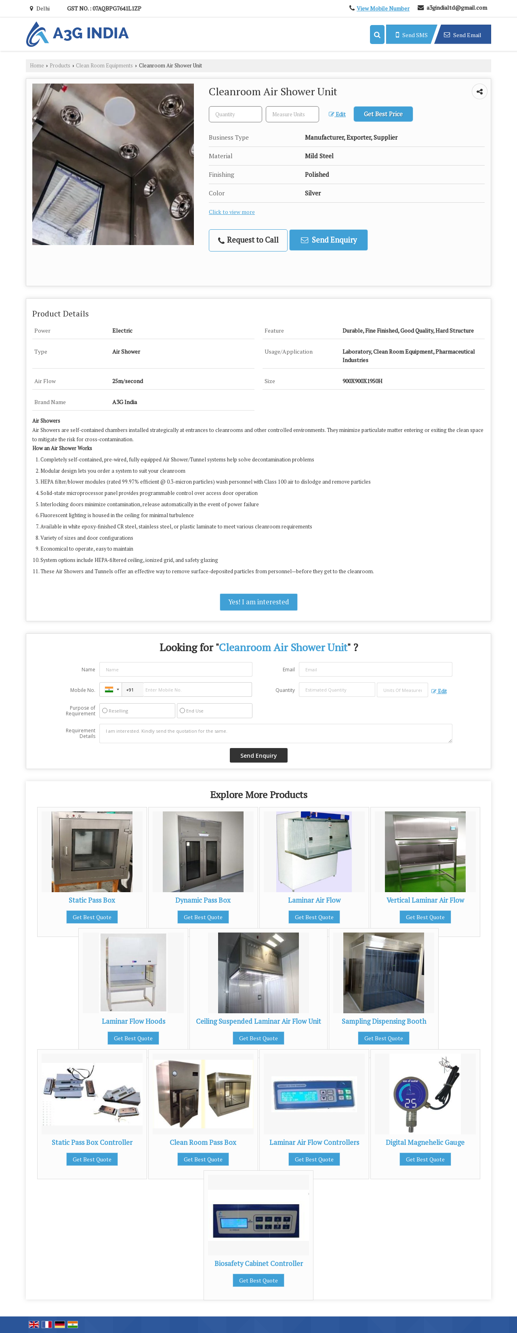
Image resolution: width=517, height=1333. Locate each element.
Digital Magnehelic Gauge (425, 1142)
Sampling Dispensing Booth (384, 1021)
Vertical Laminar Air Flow (425, 900)
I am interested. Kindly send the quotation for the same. (275, 733)
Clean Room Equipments (104, 65)
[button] (383, 8)
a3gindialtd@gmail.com (457, 7)
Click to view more (232, 212)
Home (37, 65)
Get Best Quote (92, 917)
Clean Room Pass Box (203, 1142)
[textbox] (292, 114)
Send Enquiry (329, 240)
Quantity (285, 690)
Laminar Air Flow (314, 900)
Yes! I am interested (258, 601)
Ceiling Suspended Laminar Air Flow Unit (258, 1021)
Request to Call (248, 240)
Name (88, 669)
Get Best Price (383, 114)
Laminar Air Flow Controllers (314, 1142)
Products (60, 65)
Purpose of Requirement (80, 711)
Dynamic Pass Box (203, 900)
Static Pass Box (92, 900)
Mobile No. (82, 690)
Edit (337, 114)
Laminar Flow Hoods (133, 1021)
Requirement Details (80, 733)
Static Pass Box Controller (92, 1142)
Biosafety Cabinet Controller (258, 1263)
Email (289, 669)
